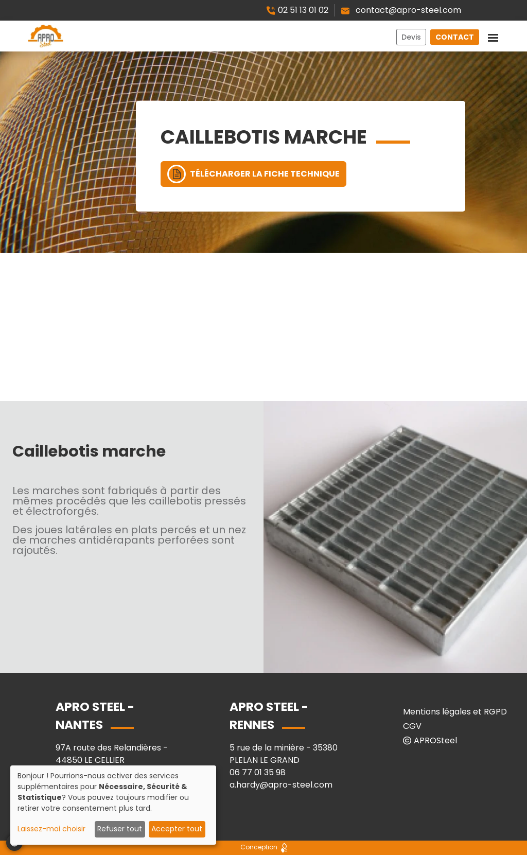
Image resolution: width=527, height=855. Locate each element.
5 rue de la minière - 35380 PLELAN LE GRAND (284, 754)
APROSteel (430, 740)
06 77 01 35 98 (258, 772)
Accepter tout (176, 829)
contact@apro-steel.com (401, 10)
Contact (454, 37)
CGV (412, 726)
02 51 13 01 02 (297, 10)
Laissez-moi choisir (51, 829)
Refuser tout (119, 829)
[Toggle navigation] (493, 36)
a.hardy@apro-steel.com (281, 785)
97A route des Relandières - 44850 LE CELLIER (112, 754)
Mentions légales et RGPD (455, 712)
